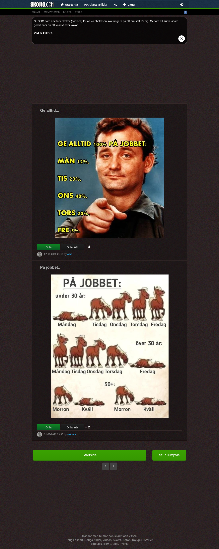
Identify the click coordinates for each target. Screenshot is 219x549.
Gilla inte (72, 247)
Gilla (48, 247)
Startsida (89, 455)
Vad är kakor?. (43, 33)
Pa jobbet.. (50, 267)
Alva (69, 254)
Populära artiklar (96, 4)
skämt (36, 12)
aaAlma (71, 434)
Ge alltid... (49, 110)
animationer (51, 12)
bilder (67, 12)
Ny (115, 4)
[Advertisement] (109, 75)
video (78, 12)
